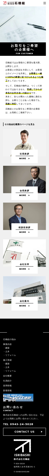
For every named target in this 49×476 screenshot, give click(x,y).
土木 (7, 351)
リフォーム (10, 355)
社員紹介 (7, 381)
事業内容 (7, 344)
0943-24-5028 (21, 424)
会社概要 (7, 376)
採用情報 (7, 386)
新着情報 (7, 390)
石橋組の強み (9, 339)
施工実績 (7, 360)
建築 (7, 348)
